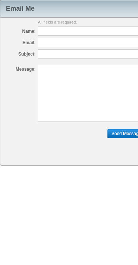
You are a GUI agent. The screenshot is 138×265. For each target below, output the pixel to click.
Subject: (27, 54)
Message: (25, 69)
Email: (29, 42)
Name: (29, 31)
